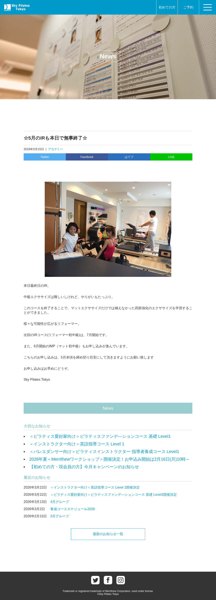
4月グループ (59, 502)
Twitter (44, 157)
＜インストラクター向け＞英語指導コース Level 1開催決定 (95, 487)
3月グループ (59, 516)
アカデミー (55, 149)
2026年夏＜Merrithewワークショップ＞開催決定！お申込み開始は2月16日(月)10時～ (109, 459)
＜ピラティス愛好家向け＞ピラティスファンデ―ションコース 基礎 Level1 (100, 436)
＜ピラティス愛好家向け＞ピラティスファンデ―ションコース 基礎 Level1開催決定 (113, 494)
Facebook (86, 157)
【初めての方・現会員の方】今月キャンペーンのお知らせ (84, 466)
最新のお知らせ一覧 (108, 534)
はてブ (129, 157)
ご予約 (188, 7)
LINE (171, 157)
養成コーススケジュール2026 (72, 509)
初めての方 (167, 7)
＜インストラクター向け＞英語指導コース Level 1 (76, 444)
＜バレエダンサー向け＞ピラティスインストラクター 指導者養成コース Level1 (104, 451)
